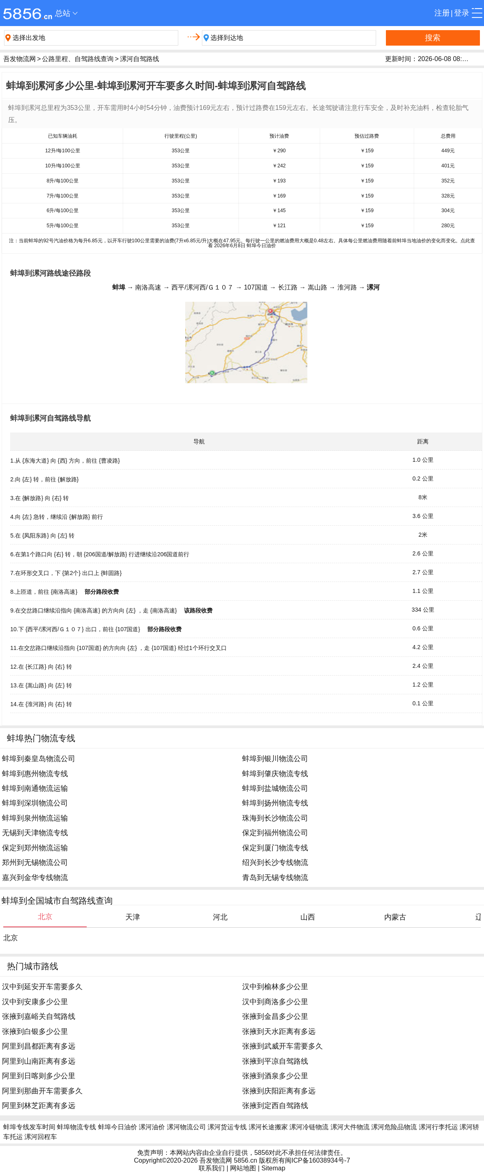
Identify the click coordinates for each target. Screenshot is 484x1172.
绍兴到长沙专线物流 (275, 862)
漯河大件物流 (350, 1127)
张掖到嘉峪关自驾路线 (38, 1016)
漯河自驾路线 (139, 58)
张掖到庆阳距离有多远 (278, 1091)
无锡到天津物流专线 (35, 833)
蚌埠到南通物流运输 (35, 788)
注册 (442, 13)
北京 (10, 938)
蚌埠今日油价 (117, 1127)
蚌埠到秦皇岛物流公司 (38, 759)
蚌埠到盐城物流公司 (275, 788)
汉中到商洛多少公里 (275, 1002)
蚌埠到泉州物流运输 (35, 818)
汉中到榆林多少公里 (275, 987)
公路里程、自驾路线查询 (78, 58)
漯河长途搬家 (268, 1127)
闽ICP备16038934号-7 (317, 1160)
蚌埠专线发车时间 (29, 1127)
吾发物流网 (19, 58)
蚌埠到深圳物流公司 (35, 803)
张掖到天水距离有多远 (278, 1031)
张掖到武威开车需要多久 (282, 1046)
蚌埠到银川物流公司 (275, 759)
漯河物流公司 (186, 1127)
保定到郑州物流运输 (35, 848)
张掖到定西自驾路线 (275, 1106)
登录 (461, 13)
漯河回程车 (40, 1136)
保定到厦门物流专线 (275, 848)
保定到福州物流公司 (275, 833)
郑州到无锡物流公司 (35, 862)
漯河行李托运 (438, 1127)
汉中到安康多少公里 (35, 1002)
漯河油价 (152, 1127)
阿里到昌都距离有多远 (38, 1046)
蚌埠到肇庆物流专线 (275, 774)
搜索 (432, 37)
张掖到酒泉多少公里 (275, 1076)
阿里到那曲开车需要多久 (42, 1091)
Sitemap (273, 1168)
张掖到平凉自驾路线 (275, 1061)
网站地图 (243, 1168)
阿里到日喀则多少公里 (38, 1076)
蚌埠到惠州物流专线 (35, 774)
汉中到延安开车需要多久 (42, 987)
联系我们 (212, 1168)
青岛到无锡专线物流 (275, 878)
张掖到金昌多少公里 (275, 1016)
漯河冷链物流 (309, 1127)
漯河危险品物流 (394, 1127)
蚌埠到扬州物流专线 (275, 803)
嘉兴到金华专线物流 (35, 878)
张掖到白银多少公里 (35, 1031)
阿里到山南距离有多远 (38, 1061)
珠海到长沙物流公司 (275, 818)
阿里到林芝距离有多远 (38, 1106)
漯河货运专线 (227, 1127)
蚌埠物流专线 (76, 1127)
